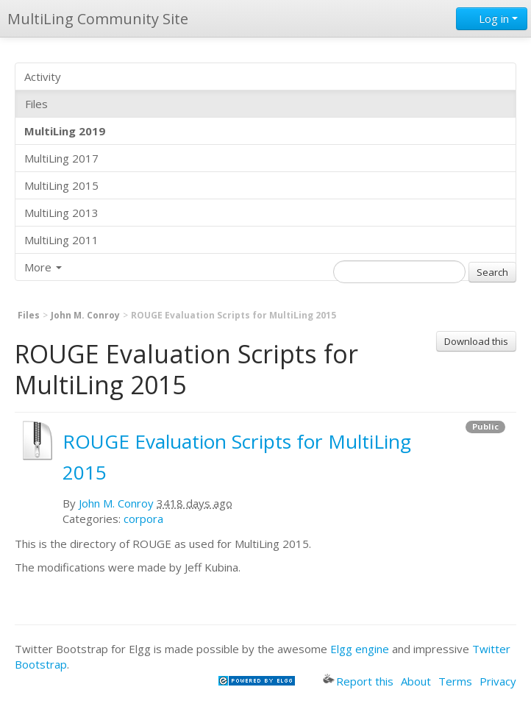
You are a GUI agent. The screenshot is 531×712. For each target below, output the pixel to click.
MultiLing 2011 (61, 239)
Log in (492, 18)
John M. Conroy (85, 315)
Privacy (498, 681)
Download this (476, 341)
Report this (358, 681)
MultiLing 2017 (61, 158)
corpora (143, 518)
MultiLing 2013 (61, 212)
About (416, 681)
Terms (455, 681)
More (43, 267)
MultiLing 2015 (61, 185)
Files (36, 103)
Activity (42, 76)
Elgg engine (359, 648)
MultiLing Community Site (97, 19)
